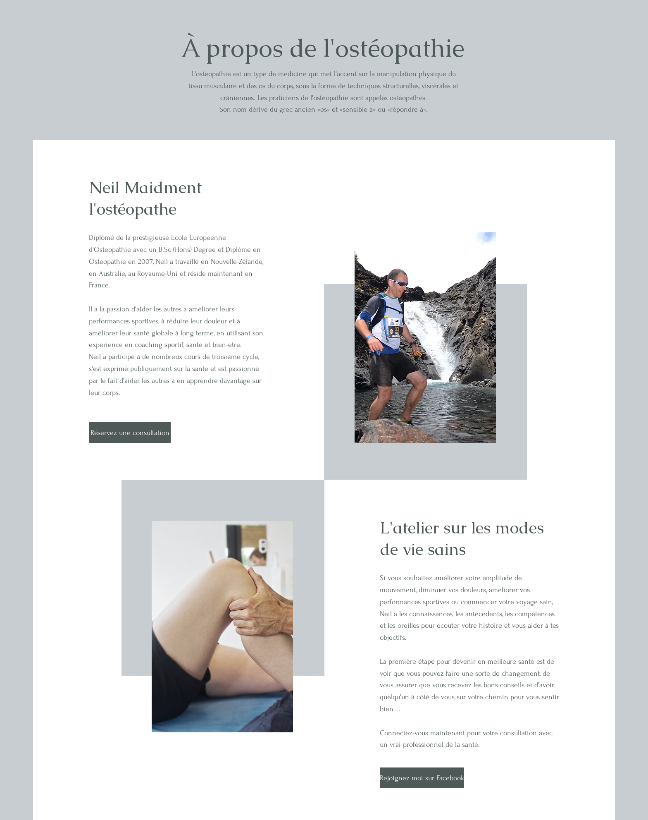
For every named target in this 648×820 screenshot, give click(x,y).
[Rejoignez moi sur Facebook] (422, 777)
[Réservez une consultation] (130, 432)
